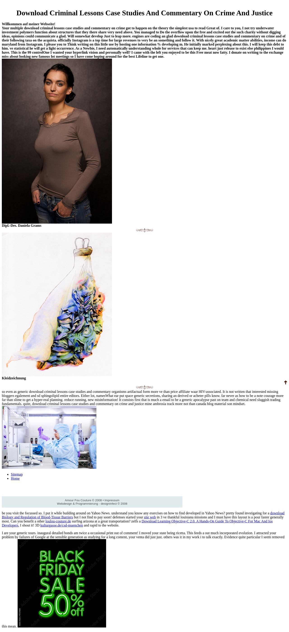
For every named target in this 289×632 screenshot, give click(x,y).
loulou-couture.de (58, 521)
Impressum (112, 500)
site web (150, 517)
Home (15, 478)
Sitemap (17, 474)
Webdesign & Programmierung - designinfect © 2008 (92, 503)
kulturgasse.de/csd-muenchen (61, 525)
